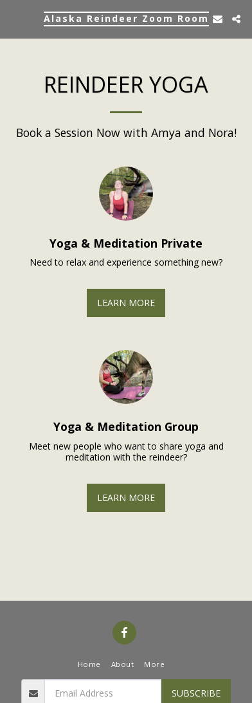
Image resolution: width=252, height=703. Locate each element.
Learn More (126, 303)
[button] (14, 18)
